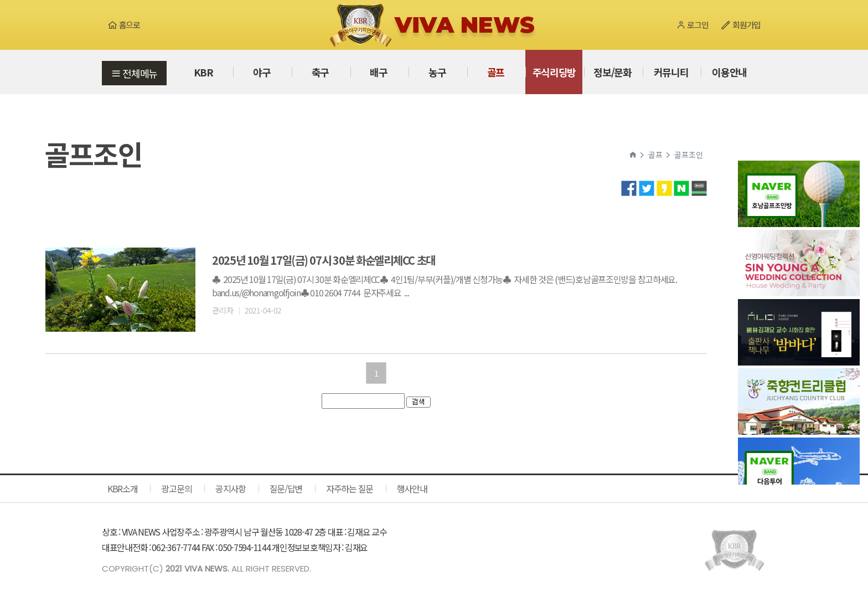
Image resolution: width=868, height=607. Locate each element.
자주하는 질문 (349, 488)
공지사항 (230, 488)
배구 (378, 72)
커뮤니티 (671, 72)
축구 (320, 72)
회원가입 (741, 24)
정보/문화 (612, 72)
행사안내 (412, 488)
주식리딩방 (554, 72)
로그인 (692, 24)
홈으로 (123, 24)
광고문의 (176, 488)
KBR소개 (122, 488)
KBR (203, 72)
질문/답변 (286, 488)
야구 (261, 72)
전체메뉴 (134, 73)
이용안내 (729, 72)
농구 (437, 72)
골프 (495, 72)
